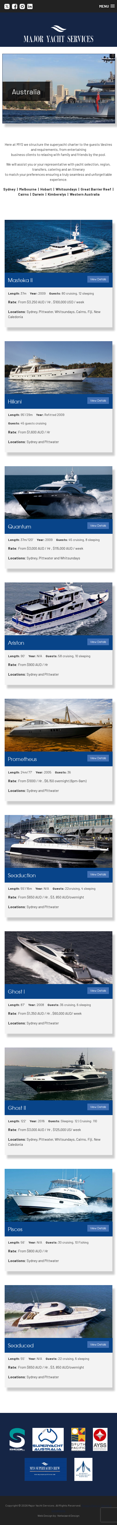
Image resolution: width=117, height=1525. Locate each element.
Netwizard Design (68, 1515)
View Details (98, 279)
